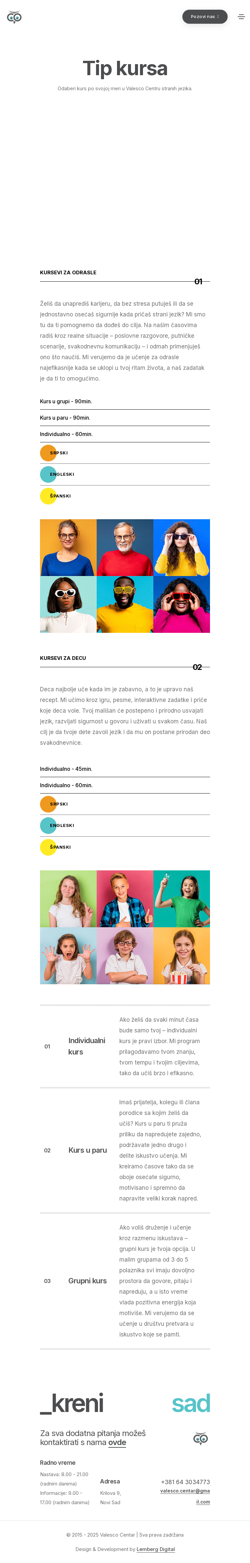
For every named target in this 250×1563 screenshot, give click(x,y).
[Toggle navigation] (241, 16)
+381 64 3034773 (185, 1482)
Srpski (54, 453)
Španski (55, 496)
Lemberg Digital (156, 1549)
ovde (117, 1442)
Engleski (57, 474)
